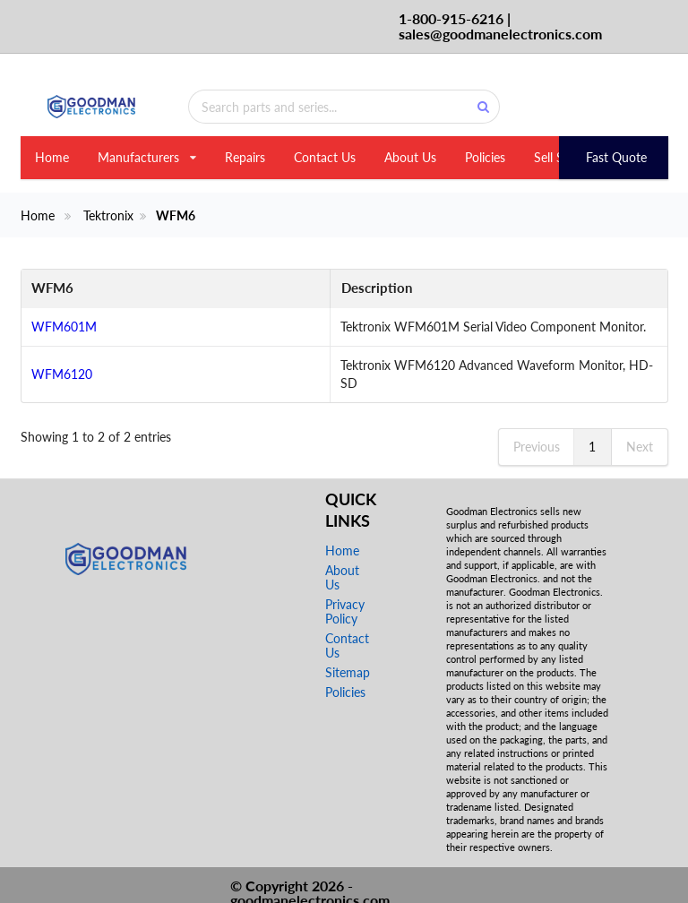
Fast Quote (616, 157)
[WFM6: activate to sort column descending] (78, 289)
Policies (485, 157)
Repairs (245, 157)
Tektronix (108, 216)
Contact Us (325, 157)
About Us (410, 157)
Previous (536, 428)
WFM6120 (61, 365)
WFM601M (64, 326)
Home (52, 157)
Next (639, 428)
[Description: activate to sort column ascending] (400, 289)
